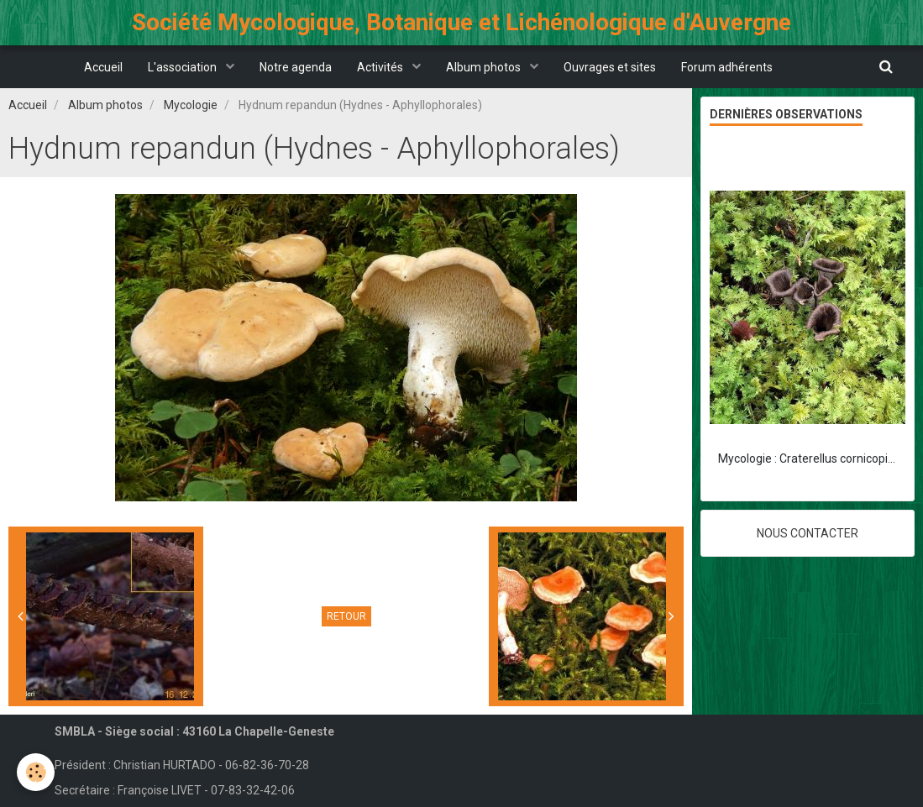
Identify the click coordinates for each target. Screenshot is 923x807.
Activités (381, 67)
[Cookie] (36, 772)
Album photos (484, 67)
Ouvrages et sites (610, 67)
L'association (183, 67)
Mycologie (191, 105)
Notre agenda (296, 67)
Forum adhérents (727, 67)
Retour (346, 616)
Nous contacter (807, 533)
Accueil (103, 67)
